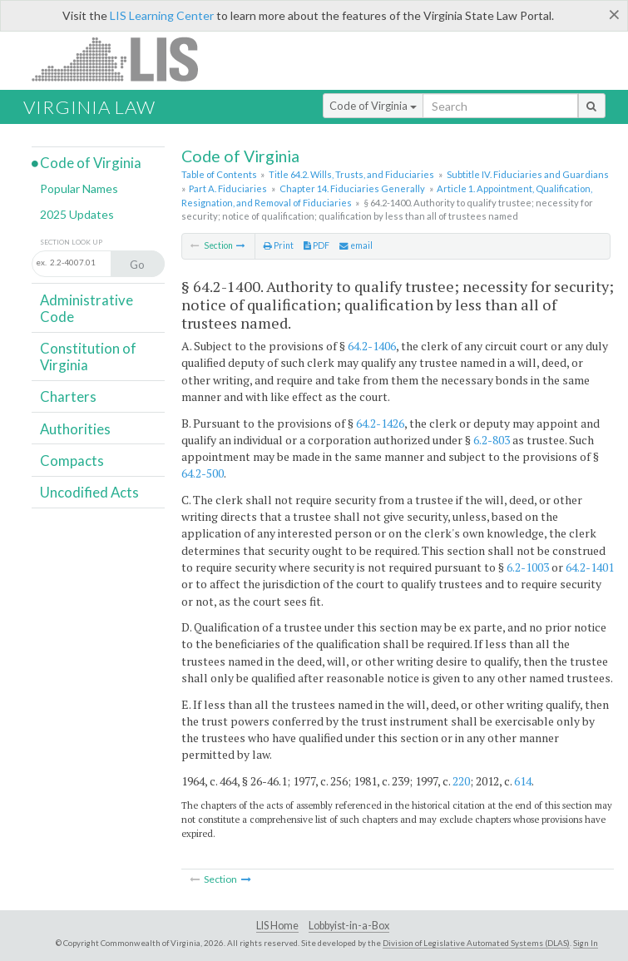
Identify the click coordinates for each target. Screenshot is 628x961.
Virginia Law (89, 107)
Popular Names (79, 188)
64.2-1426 (380, 423)
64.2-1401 (590, 567)
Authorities (75, 429)
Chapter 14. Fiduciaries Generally (352, 188)
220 (461, 781)
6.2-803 (491, 440)
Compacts (72, 460)
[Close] (614, 14)
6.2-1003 (528, 567)
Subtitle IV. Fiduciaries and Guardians (528, 174)
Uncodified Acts (89, 492)
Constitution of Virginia (88, 356)
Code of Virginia (373, 105)
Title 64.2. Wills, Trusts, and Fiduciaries (351, 174)
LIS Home (277, 925)
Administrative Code (86, 308)
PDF (316, 245)
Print (279, 245)
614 (523, 781)
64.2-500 (202, 473)
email (356, 245)
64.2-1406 (372, 346)
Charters (68, 396)
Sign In (585, 943)
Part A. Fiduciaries (228, 188)
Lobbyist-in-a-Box (349, 925)
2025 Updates (77, 214)
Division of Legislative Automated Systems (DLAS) (476, 943)
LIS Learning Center (162, 15)
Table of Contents (219, 174)
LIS (124, 59)
